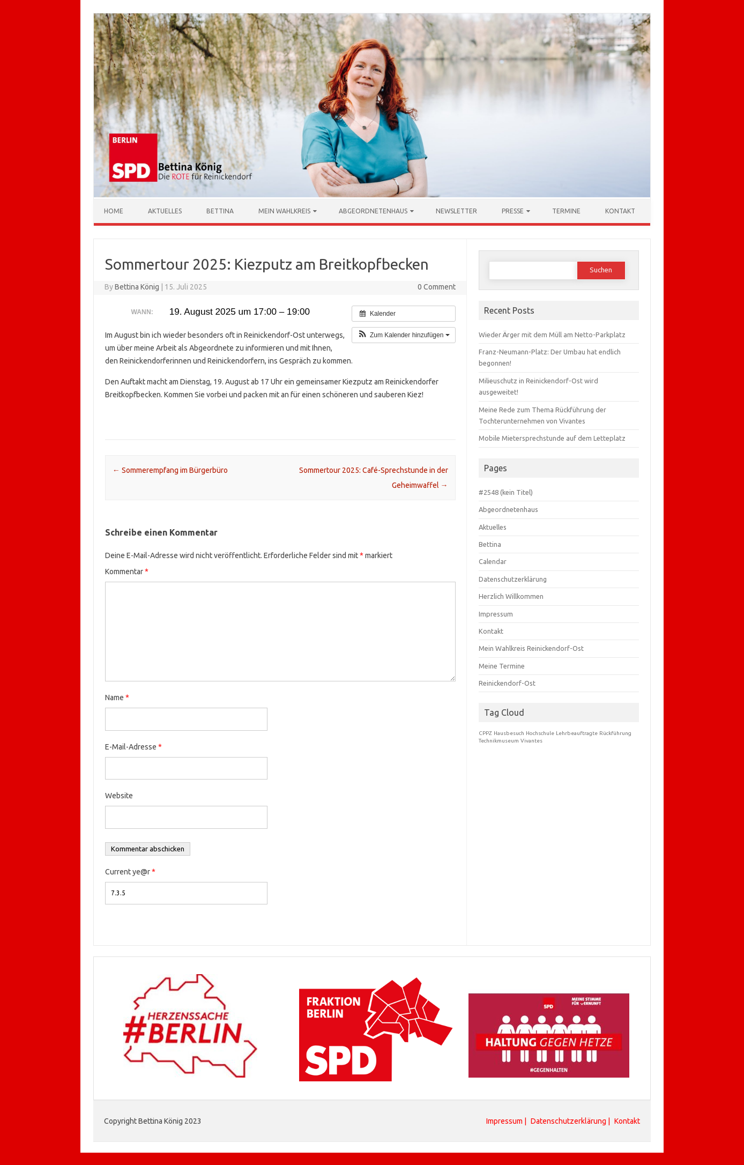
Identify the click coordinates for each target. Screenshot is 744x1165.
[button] (403, 334)
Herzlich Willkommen (511, 595)
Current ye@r (130, 871)
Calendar (493, 561)
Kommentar (126, 571)
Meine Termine (502, 665)
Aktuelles (165, 210)
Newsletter (456, 210)
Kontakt (620, 210)
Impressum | (507, 1120)
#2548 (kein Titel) (506, 491)
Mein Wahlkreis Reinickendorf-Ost (531, 647)
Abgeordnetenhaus (373, 210)
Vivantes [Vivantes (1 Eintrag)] (531, 740)
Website (119, 795)
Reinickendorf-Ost (507, 682)
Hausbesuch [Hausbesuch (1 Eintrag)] (509, 733)
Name (117, 697)
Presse (513, 210)
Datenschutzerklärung (513, 578)
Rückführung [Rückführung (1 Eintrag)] (615, 733)
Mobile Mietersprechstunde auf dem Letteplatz (552, 437)
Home (113, 210)
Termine (566, 210)
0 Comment (437, 286)
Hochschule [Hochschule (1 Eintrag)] (540, 733)
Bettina (220, 210)
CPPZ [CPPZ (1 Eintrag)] (485, 733)
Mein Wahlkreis (284, 210)
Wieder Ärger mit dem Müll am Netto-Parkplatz (552, 334)
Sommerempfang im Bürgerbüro (170, 469)
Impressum (496, 613)
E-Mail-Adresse (133, 746)
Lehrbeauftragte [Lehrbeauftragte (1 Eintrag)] (577, 733)
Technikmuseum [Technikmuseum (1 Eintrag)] (499, 740)
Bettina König (137, 286)
